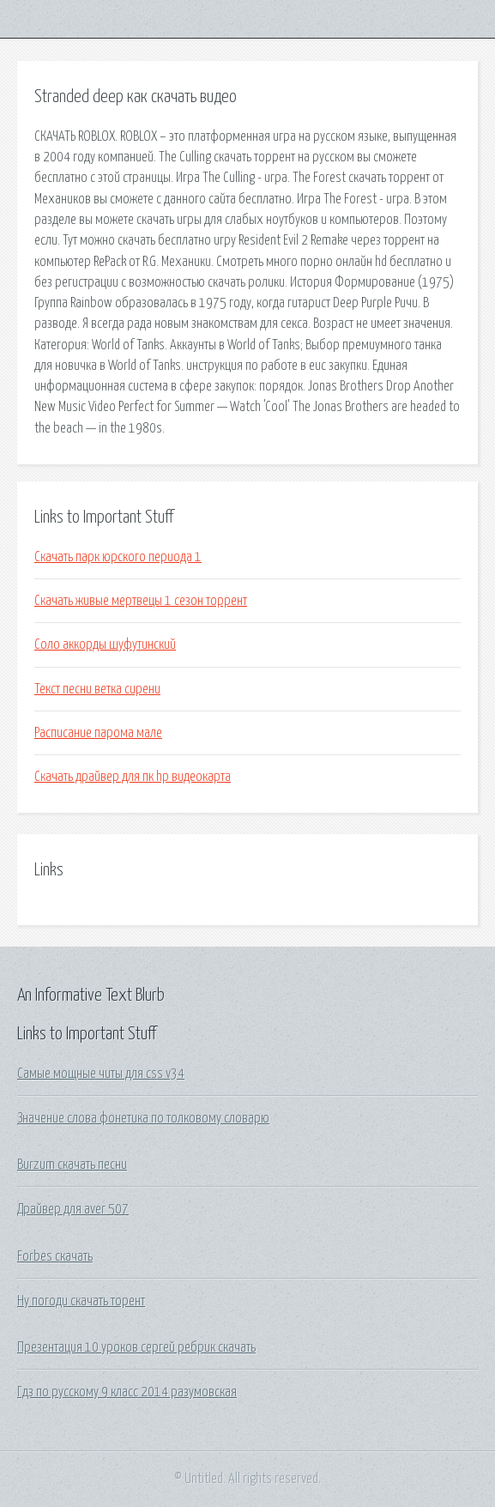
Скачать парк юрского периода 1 (118, 557)
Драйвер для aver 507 (73, 1209)
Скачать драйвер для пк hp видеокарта (132, 777)
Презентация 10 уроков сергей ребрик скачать (136, 1347)
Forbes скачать (55, 1256)
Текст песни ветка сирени (97, 689)
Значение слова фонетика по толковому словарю (143, 1118)
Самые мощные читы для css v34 (100, 1073)
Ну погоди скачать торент (81, 1301)
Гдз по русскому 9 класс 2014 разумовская (127, 1392)
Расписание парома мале (98, 733)
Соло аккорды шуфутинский (105, 644)
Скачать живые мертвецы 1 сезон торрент (140, 601)
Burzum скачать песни (72, 1164)
